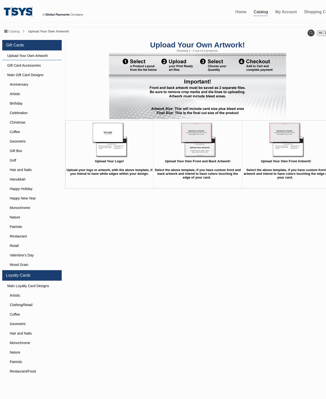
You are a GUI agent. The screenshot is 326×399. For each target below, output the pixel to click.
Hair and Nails (21, 170)
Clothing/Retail (21, 305)
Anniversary (19, 84)
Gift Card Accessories (24, 65)
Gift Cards (15, 45)
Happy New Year (23, 198)
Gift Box (16, 151)
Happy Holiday (21, 189)
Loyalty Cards (18, 275)
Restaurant (18, 236)
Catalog (261, 12)
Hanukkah (17, 179)
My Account (286, 12)
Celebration (19, 113)
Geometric (18, 141)
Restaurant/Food (23, 371)
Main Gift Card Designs (25, 75)
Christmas (17, 122)
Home (240, 12)
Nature (15, 217)
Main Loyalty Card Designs (28, 286)
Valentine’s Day (22, 255)
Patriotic (16, 227)
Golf (13, 160)
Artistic (15, 94)
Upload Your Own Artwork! (48, 31)
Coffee (15, 132)
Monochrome (20, 208)
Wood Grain (19, 265)
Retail (14, 246)
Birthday (16, 103)
